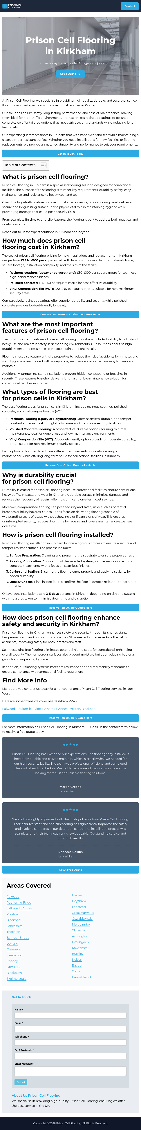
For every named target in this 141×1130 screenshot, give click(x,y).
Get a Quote (70, 74)
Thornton (13, 932)
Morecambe (81, 924)
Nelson (77, 959)
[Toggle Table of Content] (41, 165)
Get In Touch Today (70, 153)
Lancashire (15, 926)
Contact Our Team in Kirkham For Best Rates (70, 314)
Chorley (12, 961)
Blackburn (14, 973)
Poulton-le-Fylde (28, 709)
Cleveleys (13, 949)
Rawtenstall (80, 948)
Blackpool (89, 709)
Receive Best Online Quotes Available (70, 465)
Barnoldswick (82, 977)
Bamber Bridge (18, 937)
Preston (74, 709)
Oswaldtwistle (82, 918)
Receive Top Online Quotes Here (70, 607)
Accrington (80, 936)
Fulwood (8, 709)
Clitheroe (78, 930)
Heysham (79, 901)
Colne (76, 971)
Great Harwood (83, 913)
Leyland (12, 943)
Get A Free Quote (70, 869)
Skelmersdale (16, 978)
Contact (129, 6)
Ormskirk (13, 967)
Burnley (77, 954)
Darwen (78, 895)
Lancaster (79, 907)
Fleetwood (14, 955)
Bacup (77, 965)
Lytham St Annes (54, 709)
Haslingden (80, 942)
